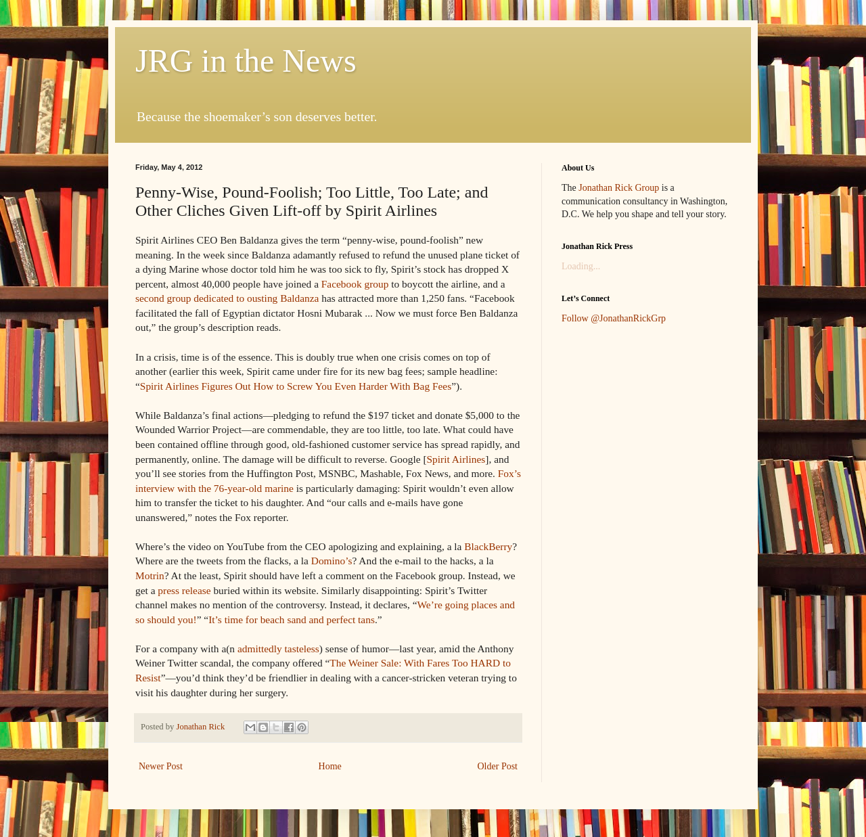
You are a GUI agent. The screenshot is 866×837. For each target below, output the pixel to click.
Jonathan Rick (201, 726)
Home (330, 766)
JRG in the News (246, 60)
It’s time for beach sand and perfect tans (291, 619)
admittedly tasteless (278, 648)
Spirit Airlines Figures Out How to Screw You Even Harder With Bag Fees (295, 386)
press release (184, 590)
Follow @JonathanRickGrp (614, 318)
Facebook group (355, 284)
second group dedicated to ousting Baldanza (227, 298)
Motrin (149, 575)
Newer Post (161, 766)
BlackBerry (488, 546)
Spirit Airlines (456, 459)
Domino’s (331, 560)
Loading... (581, 266)
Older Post (498, 766)
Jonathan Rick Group (618, 188)
